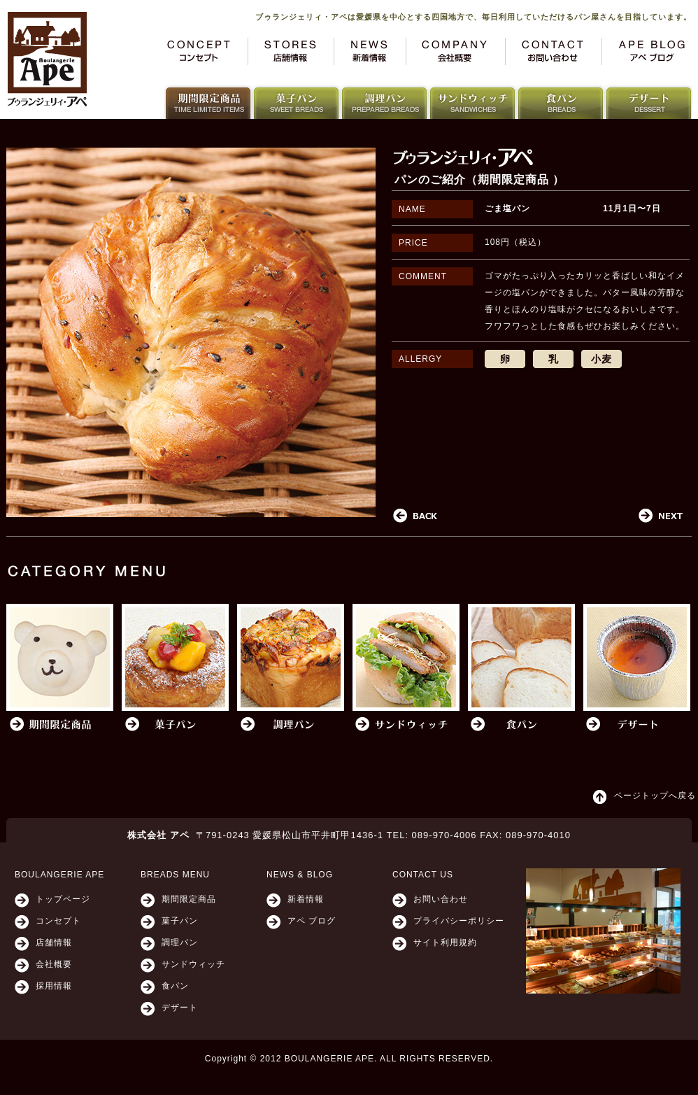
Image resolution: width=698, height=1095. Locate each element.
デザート (180, 1007)
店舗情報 (54, 942)
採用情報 (54, 986)
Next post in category (661, 516)
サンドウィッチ (193, 964)
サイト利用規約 (445, 942)
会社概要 (54, 964)
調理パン (180, 942)
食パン (175, 986)
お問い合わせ (440, 899)
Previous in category (415, 516)
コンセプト (58, 921)
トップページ (63, 899)
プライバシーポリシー (458, 921)
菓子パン (180, 921)
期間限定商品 (189, 899)
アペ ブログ (311, 921)
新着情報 (305, 899)
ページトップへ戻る (655, 795)
